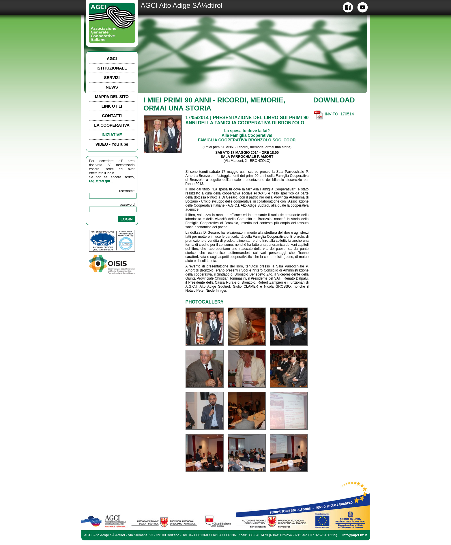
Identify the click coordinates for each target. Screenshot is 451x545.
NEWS (112, 87)
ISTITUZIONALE (112, 68)
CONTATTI (112, 115)
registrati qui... (101, 181)
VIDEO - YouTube (112, 144)
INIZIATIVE (112, 134)
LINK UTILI (112, 106)
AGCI (112, 58)
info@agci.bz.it (354, 535)
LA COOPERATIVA (112, 125)
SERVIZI (111, 77)
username (126, 191)
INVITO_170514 (339, 114)
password (127, 205)
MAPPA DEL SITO (112, 96)
